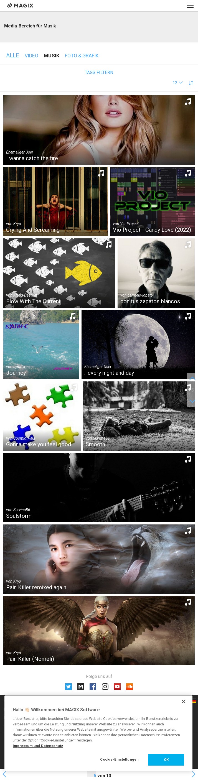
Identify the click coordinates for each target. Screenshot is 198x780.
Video (31, 55)
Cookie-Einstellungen (119, 759)
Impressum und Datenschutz (38, 746)
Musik (51, 55)
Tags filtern (99, 72)
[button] (178, 82)
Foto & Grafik (82, 55)
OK (166, 760)
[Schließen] (183, 701)
